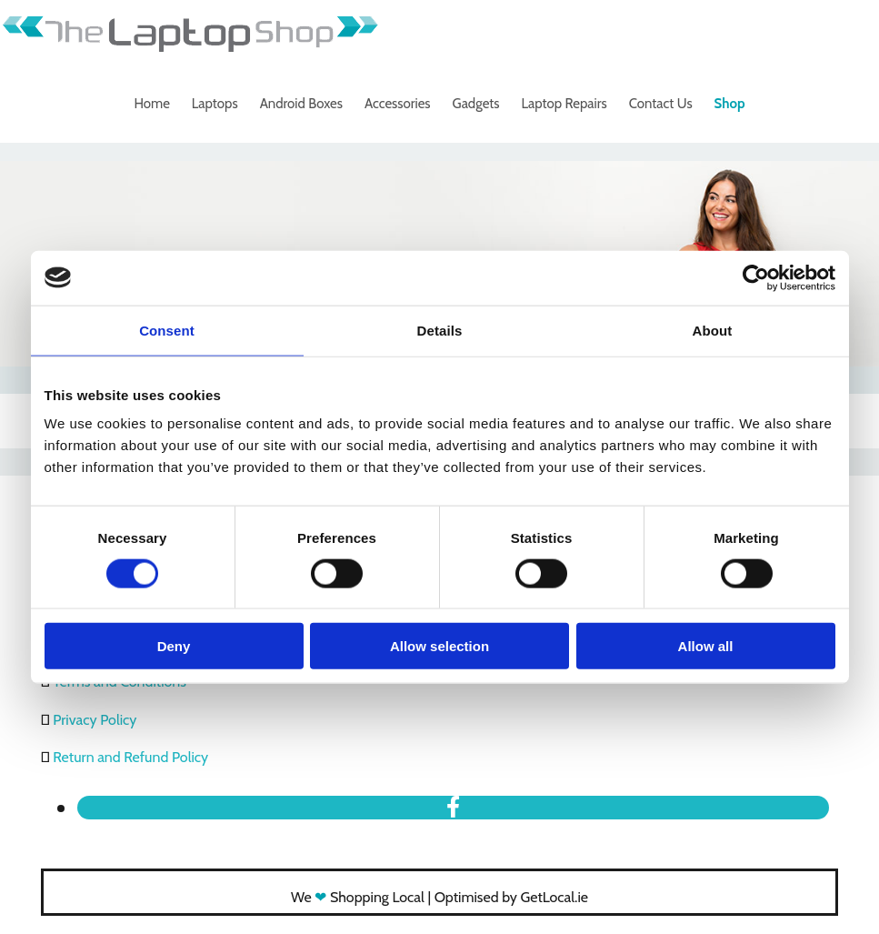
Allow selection (439, 646)
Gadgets (476, 103)
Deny (174, 646)
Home (151, 103)
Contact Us (661, 103)
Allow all (706, 646)
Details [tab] (440, 329)
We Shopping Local (358, 897)
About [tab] (713, 329)
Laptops (215, 103)
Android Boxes (301, 103)
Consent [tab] (167, 329)
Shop (729, 103)
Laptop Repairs (564, 103)
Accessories (398, 103)
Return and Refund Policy (130, 757)
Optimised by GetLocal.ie (511, 897)
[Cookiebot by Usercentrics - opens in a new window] (755, 277)
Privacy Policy (94, 719)
